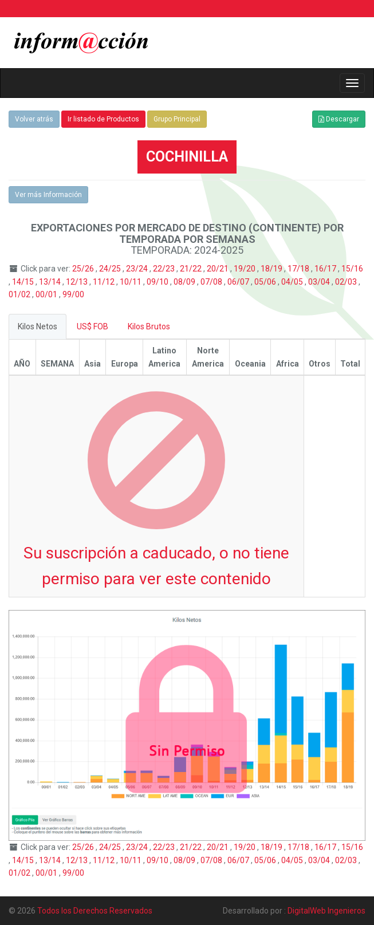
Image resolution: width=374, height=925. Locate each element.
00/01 (47, 294)
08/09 (185, 281)
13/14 (50, 281)
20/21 (218, 268)
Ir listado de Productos (103, 119)
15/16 (352, 268)
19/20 (245, 268)
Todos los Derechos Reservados (94, 910)
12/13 (77, 281)
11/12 (104, 281)
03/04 (320, 281)
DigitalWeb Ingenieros (326, 910)
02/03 (347, 281)
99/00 (73, 294)
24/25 (111, 268)
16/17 (326, 268)
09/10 (158, 281)
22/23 (164, 268)
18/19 (272, 268)
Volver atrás (34, 119)
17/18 (299, 268)
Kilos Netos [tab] (37, 326)
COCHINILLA (187, 156)
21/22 (191, 268)
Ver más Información (48, 195)
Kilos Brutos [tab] (149, 326)
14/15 (24, 281)
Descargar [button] (338, 119)
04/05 (293, 281)
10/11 (131, 281)
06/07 (239, 281)
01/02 (20, 294)
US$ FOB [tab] (92, 326)
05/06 (266, 281)
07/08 (212, 281)
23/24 (137, 268)
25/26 (84, 268)
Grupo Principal (176, 119)
